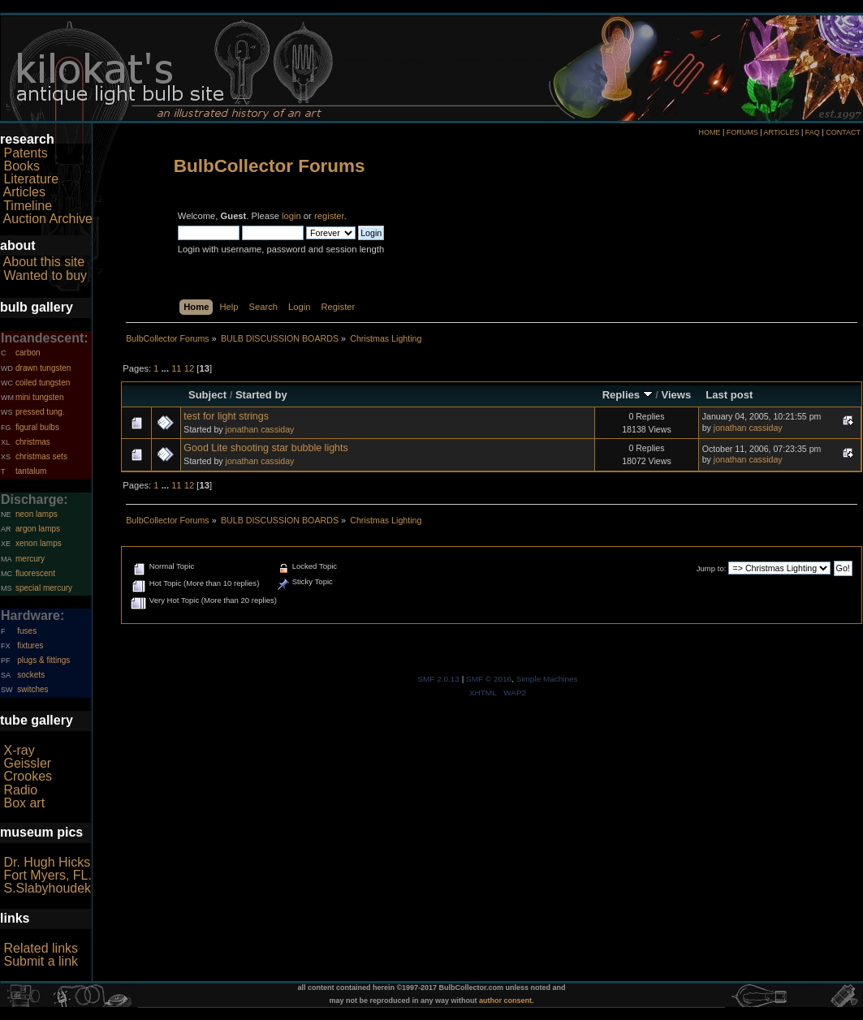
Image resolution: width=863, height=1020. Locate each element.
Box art (24, 803)
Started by (261, 395)
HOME (709, 132)
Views (677, 395)
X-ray (18, 750)
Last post (729, 395)
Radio (20, 790)
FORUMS (742, 132)
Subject (207, 395)
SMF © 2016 (488, 678)
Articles (24, 192)
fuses (27, 630)
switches (32, 689)
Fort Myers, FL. (47, 875)
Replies (627, 395)
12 (189, 368)
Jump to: (712, 568)
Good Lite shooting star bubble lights (265, 448)
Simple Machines (547, 678)
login (291, 216)
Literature (30, 179)
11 (176, 368)
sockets (31, 674)
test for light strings (226, 416)
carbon (28, 352)
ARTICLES (782, 132)
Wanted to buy (45, 275)
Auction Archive (48, 219)
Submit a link (40, 961)
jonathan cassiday (260, 429)
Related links (40, 948)
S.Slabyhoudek (47, 888)
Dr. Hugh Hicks (46, 862)
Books (21, 166)
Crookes (27, 776)
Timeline (27, 206)
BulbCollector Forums (269, 166)
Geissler (27, 763)
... (166, 368)
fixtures (30, 645)
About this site (44, 262)
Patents (25, 153)
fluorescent (35, 573)
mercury (30, 558)
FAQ (812, 132)
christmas (32, 441)
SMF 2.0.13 (438, 678)
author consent (505, 1000)
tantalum (30, 471)
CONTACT (843, 132)
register (329, 216)
